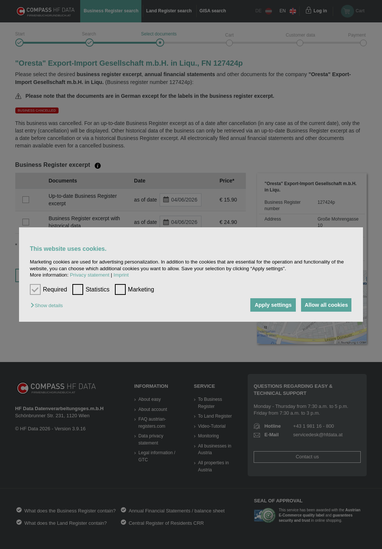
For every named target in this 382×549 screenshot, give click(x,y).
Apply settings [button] (270, 305)
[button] (48, 305)
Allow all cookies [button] (325, 305)
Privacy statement (89, 275)
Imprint (121, 275)
